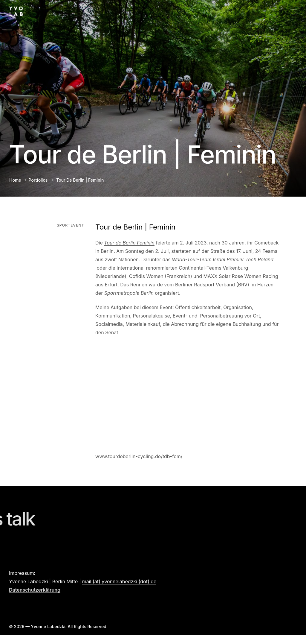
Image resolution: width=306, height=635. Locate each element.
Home (15, 180)
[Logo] (16, 11)
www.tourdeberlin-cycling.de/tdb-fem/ (138, 456)
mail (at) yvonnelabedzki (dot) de (119, 581)
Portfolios (38, 180)
